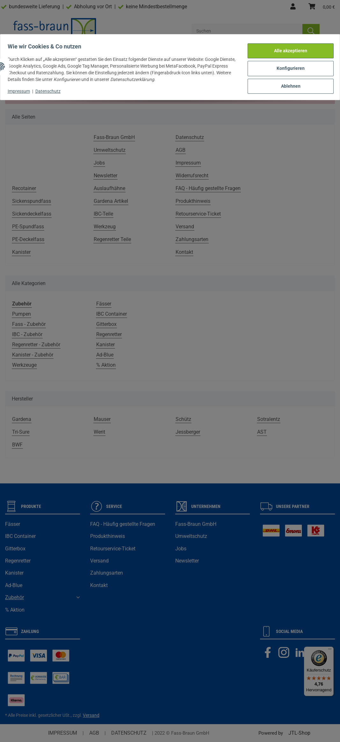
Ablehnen (288, 81)
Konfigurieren (288, 65)
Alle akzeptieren (287, 48)
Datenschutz (50, 88)
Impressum (22, 88)
